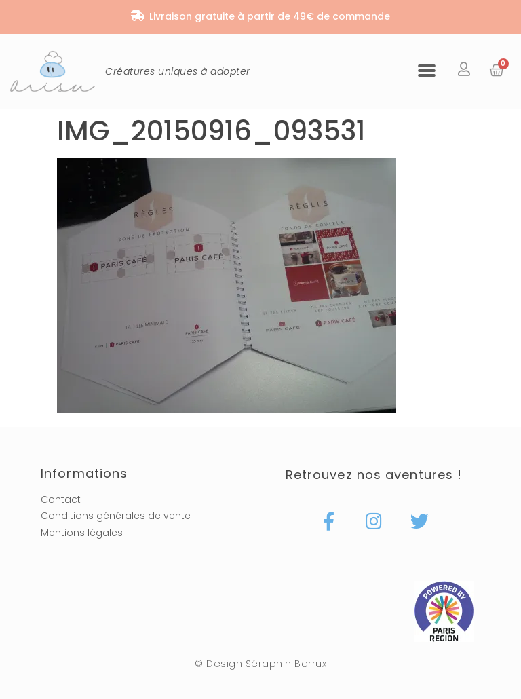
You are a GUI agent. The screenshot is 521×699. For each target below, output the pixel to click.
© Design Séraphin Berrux (260, 663)
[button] (426, 70)
